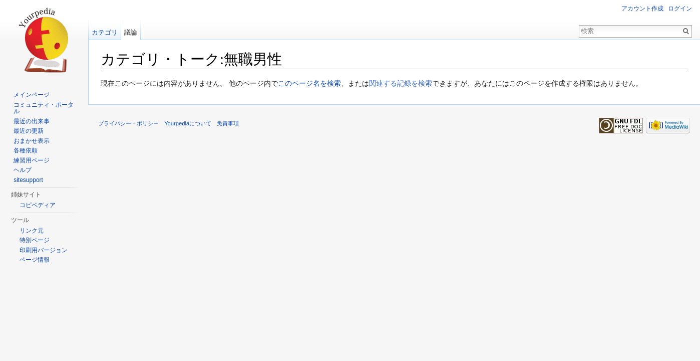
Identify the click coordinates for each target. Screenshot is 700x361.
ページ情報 (35, 259)
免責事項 (228, 123)
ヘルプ (23, 169)
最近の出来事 (32, 121)
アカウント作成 (642, 8)
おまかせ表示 (32, 140)
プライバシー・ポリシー (128, 123)
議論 (130, 32)
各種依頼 (26, 150)
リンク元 (32, 230)
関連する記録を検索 (400, 83)
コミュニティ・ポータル (44, 108)
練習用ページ (32, 160)
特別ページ (35, 240)
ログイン (680, 8)
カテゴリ (105, 32)
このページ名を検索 (309, 83)
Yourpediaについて (187, 123)
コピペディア (38, 205)
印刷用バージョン (44, 250)
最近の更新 (29, 130)
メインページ (32, 94)
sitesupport (28, 180)
